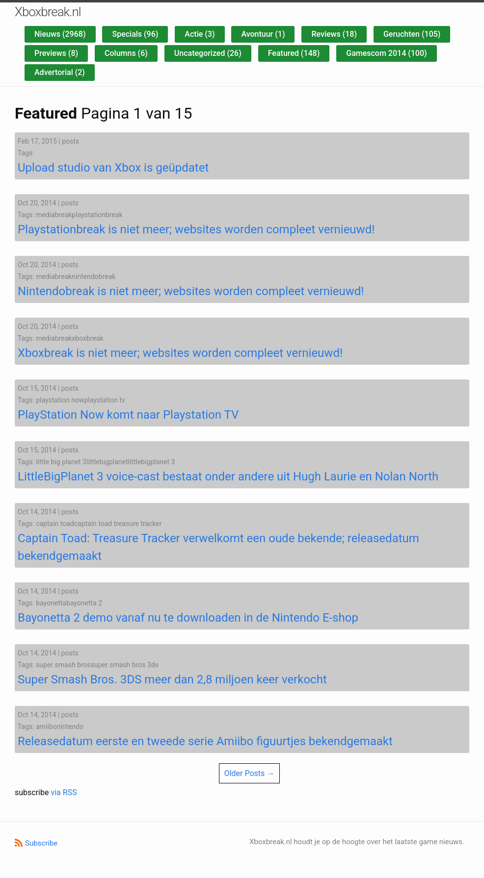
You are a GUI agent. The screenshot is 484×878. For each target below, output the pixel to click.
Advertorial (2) (59, 72)
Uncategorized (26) (208, 53)
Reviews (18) (334, 34)
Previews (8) (56, 53)
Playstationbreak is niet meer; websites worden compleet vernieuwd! (196, 229)
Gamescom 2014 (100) (386, 53)
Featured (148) (294, 53)
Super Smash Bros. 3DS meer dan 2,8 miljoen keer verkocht (172, 679)
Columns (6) (126, 53)
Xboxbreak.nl (48, 11)
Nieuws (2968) (60, 34)
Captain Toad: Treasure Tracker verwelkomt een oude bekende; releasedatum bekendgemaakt (218, 547)
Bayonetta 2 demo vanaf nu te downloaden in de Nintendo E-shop (188, 618)
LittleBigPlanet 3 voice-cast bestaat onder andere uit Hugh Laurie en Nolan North (228, 476)
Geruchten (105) (411, 34)
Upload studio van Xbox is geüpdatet (113, 168)
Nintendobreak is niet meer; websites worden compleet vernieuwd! (191, 291)
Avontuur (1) (263, 34)
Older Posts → (249, 773)
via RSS (64, 792)
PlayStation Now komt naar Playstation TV (128, 415)
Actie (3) (200, 34)
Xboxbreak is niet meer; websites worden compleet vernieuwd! (180, 353)
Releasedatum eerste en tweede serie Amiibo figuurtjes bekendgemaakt (205, 741)
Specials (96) (135, 34)
